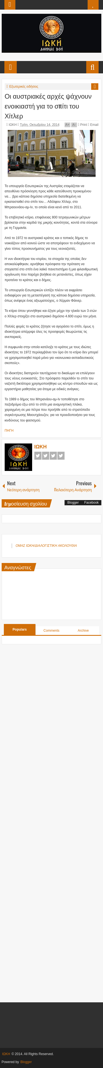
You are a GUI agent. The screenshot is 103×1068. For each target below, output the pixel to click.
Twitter (45, 456)
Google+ (53, 456)
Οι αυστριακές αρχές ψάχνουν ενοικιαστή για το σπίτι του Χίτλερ (48, 105)
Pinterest (61, 456)
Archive (83, 631)
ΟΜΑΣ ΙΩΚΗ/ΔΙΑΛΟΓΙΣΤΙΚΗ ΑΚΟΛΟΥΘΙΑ (46, 546)
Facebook (37, 456)
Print (82, 125)
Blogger (73, 502)
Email (93, 125)
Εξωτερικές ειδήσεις (23, 86)
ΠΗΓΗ (9, 430)
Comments (51, 631)
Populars (20, 629)
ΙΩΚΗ (13, 125)
